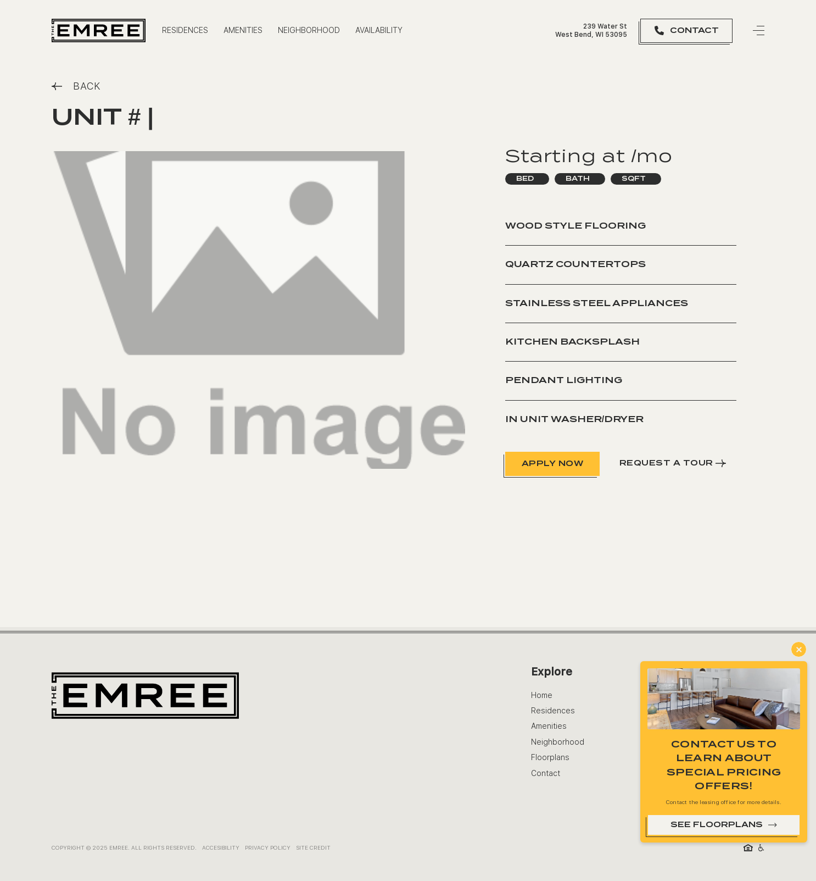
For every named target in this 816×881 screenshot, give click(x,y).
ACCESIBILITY (220, 847)
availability (379, 30)
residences (185, 30)
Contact (545, 773)
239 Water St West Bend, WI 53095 (591, 30)
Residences (553, 710)
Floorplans (550, 757)
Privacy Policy (267, 847)
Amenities (242, 30)
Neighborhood (309, 30)
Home (541, 695)
